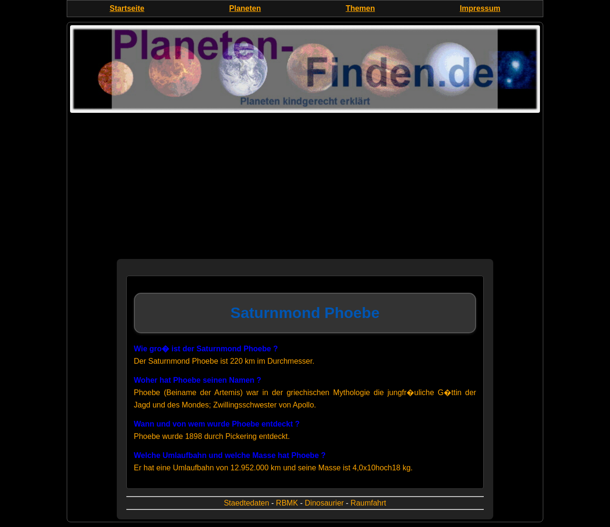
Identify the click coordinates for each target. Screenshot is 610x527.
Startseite (127, 8)
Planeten (245, 8)
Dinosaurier (324, 503)
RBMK (287, 503)
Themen (360, 8)
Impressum (480, 8)
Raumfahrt (368, 503)
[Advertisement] (305, 192)
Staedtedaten (246, 503)
